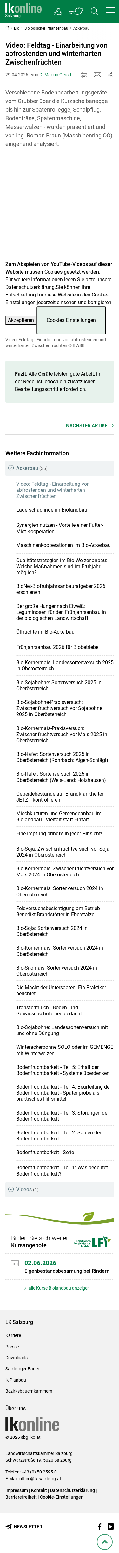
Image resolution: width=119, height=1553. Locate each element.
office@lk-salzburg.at (40, 1478)
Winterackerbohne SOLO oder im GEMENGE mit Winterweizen (64, 1050)
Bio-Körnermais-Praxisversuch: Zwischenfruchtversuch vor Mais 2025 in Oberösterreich (61, 734)
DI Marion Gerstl (55, 74)
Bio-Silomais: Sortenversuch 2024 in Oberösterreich (56, 971)
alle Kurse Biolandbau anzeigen (59, 1288)
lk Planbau (15, 1379)
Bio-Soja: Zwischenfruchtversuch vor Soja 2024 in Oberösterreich (62, 852)
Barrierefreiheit (21, 1497)
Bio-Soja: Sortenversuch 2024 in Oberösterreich (52, 931)
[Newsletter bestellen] (23, 1526)
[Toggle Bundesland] (76, 11)
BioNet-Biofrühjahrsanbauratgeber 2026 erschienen (60, 589)
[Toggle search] (94, 11)
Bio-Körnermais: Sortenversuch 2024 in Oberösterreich (59, 891)
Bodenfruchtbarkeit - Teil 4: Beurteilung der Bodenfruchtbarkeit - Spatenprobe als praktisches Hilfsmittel (63, 1093)
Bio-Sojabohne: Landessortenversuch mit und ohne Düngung (62, 1030)
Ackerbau (32, 468)
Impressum (16, 1490)
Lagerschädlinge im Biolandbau (51, 510)
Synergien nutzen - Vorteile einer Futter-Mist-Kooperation (59, 528)
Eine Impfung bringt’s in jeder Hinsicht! (59, 834)
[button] (110, 10)
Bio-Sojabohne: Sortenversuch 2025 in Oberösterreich (59, 685)
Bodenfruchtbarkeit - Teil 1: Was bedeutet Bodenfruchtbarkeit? (62, 1171)
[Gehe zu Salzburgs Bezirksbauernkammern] (58, 11)
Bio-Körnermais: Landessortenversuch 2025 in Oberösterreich (65, 665)
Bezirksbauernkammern (28, 1391)
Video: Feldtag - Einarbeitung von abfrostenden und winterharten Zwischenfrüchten (53, 490)
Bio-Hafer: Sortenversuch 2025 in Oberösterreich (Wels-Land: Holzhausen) (61, 777)
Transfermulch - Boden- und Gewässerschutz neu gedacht (49, 1011)
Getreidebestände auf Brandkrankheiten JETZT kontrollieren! (60, 797)
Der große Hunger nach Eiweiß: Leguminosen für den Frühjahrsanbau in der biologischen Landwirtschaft (61, 612)
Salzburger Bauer (22, 1368)
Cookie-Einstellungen (61, 1497)
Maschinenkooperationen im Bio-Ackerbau (63, 545)
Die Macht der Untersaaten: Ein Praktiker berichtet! (61, 991)
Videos (27, 1190)
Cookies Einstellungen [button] (71, 320)
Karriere (13, 1335)
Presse (12, 1346)
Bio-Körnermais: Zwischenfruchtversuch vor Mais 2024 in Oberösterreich (65, 872)
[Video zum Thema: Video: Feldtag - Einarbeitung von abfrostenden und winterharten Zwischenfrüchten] (59, 208)
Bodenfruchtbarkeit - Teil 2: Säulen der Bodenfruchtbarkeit (58, 1136)
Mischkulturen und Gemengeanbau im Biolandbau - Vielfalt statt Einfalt (59, 817)
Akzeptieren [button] (21, 320)
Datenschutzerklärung (30, 287)
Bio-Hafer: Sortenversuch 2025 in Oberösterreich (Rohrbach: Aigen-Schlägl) (62, 757)
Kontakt (39, 1490)
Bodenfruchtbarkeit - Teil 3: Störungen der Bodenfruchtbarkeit (62, 1116)
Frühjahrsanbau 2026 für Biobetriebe (57, 647)
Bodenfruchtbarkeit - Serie (45, 1152)
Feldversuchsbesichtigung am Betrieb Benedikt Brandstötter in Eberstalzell (58, 911)
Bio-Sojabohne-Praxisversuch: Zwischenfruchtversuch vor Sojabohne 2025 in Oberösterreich (59, 708)
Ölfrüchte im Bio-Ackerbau (45, 632)
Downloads (16, 1357)
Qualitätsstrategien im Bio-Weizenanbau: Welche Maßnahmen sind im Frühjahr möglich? (61, 566)
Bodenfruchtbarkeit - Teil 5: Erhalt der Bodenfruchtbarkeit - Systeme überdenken (62, 1070)
